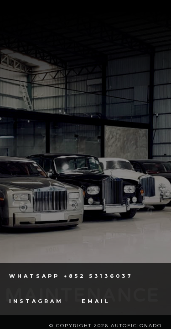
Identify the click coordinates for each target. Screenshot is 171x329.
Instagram (36, 301)
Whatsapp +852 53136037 (71, 276)
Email (96, 301)
